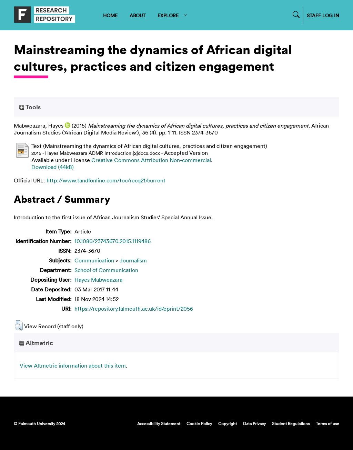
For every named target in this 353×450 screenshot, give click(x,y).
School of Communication (106, 270)
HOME (110, 15)
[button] (19, 325)
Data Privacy (254, 423)
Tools (30, 107)
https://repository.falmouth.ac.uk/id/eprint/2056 (133, 308)
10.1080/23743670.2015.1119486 (112, 241)
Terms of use (327, 423)
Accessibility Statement (158, 423)
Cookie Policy (199, 423)
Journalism (133, 260)
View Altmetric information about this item (73, 365)
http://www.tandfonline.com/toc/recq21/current (106, 180)
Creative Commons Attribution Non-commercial (151, 160)
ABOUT (137, 15)
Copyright (227, 423)
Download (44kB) (52, 166)
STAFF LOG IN (323, 15)
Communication (94, 260)
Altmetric (36, 343)
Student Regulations (291, 423)
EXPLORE (173, 15)
